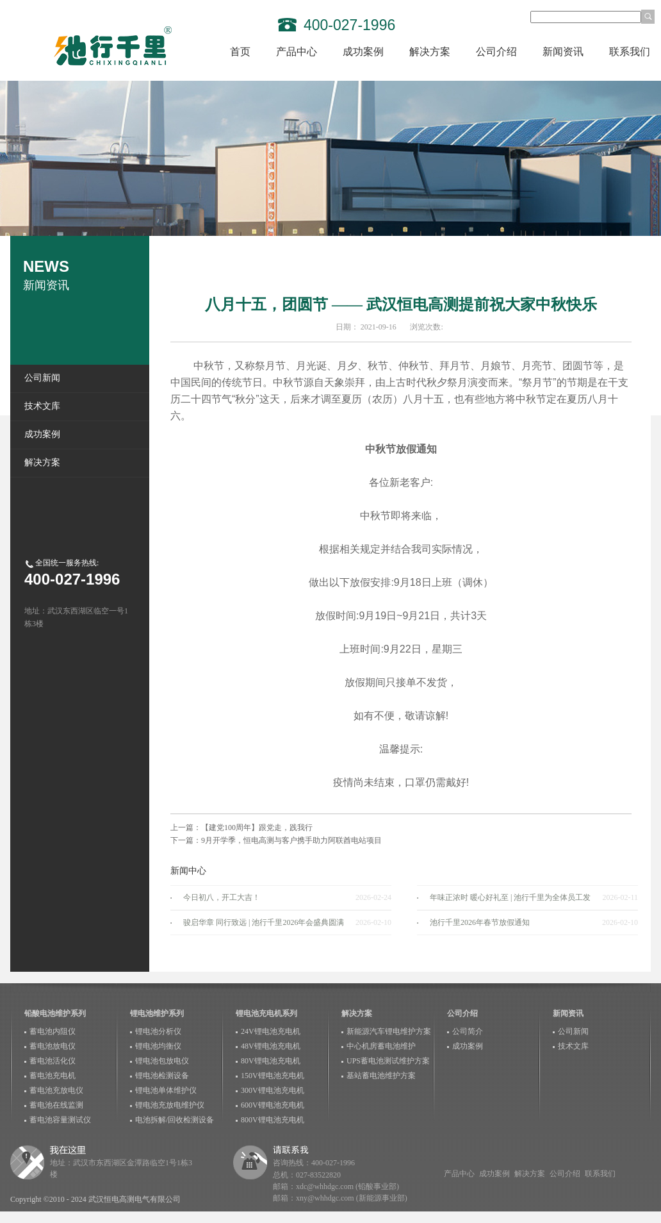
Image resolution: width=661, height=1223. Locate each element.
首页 (240, 51)
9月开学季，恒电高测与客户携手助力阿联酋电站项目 (291, 840)
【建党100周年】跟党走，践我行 (257, 827)
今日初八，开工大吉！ (221, 897)
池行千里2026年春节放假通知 (480, 922)
